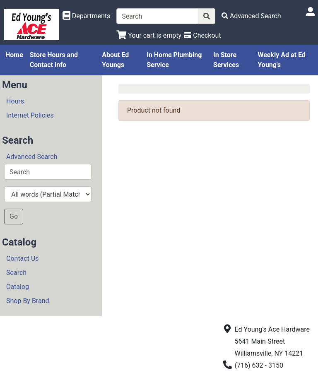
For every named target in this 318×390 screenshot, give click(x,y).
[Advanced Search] (251, 16)
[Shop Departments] (87, 16)
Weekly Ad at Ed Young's (281, 60)
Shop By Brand (27, 301)
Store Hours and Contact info (54, 60)
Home (14, 55)
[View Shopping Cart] (148, 35)
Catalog (17, 287)
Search (16, 273)
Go (14, 216)
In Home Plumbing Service (174, 60)
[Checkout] (202, 35)
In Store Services (226, 60)
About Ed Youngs (115, 60)
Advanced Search (32, 157)
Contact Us (22, 258)
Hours (15, 101)
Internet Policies (30, 115)
